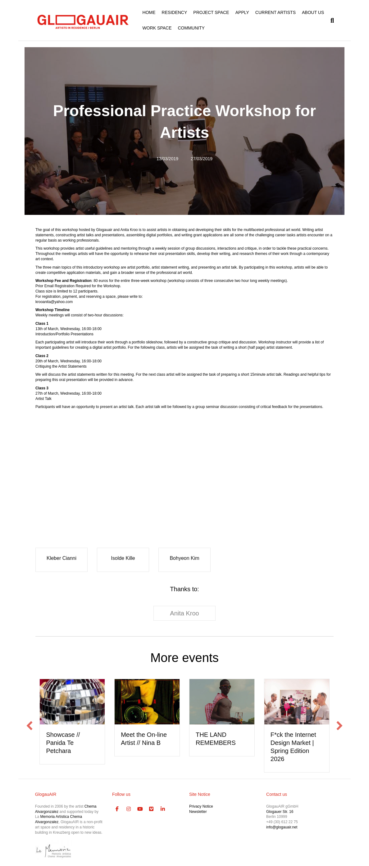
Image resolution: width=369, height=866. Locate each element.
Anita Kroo (184, 613)
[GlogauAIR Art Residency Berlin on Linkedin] (163, 809)
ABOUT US (313, 12)
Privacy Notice (201, 806)
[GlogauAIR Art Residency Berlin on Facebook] (117, 809)
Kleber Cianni (61, 558)
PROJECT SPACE (211, 12)
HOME (149, 12)
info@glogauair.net (281, 827)
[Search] (330, 20)
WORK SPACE (157, 27)
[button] (29, 726)
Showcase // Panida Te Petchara (63, 742)
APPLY (242, 12)
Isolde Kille (123, 558)
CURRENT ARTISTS (275, 12)
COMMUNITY (191, 27)
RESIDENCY (174, 12)
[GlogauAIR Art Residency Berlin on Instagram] (129, 809)
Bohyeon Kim (184, 558)
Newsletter (198, 811)
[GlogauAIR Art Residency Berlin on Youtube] (140, 809)
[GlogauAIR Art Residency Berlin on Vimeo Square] (151, 809)
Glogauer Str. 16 (279, 811)
